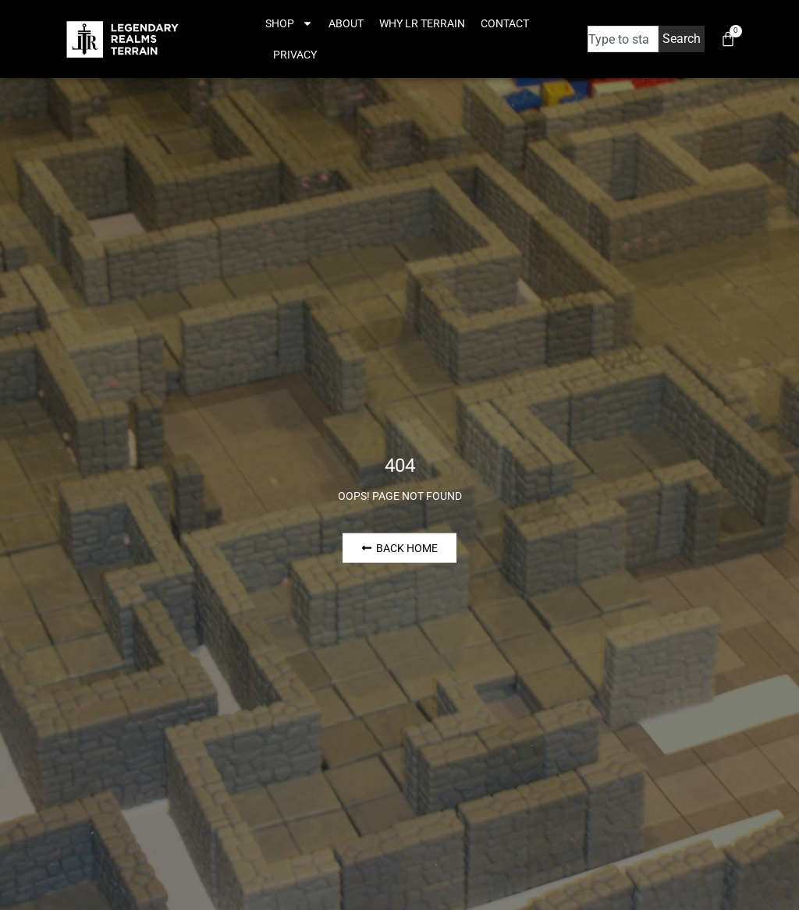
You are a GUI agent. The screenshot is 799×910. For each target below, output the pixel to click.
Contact (505, 23)
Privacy (295, 54)
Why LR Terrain (422, 23)
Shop (289, 23)
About (346, 23)
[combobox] (623, 39)
